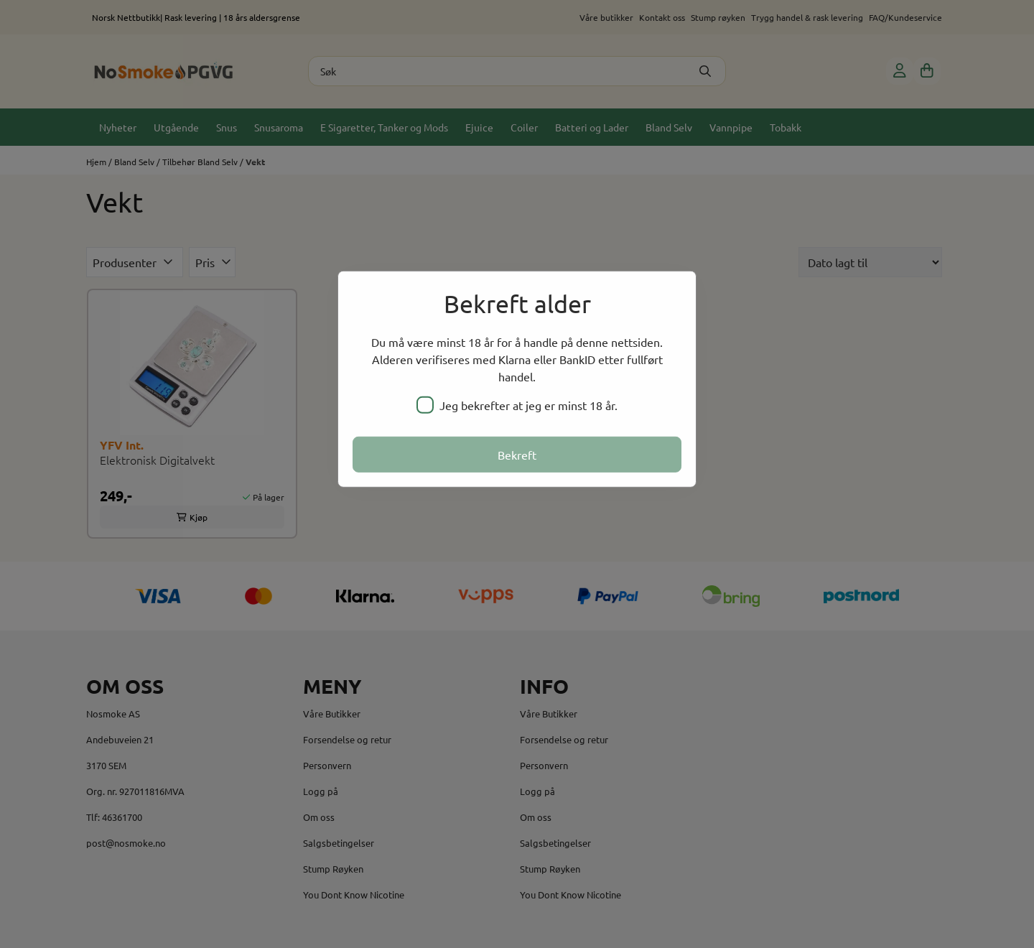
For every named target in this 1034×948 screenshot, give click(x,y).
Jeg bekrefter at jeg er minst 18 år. (517, 405)
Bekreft (517, 454)
